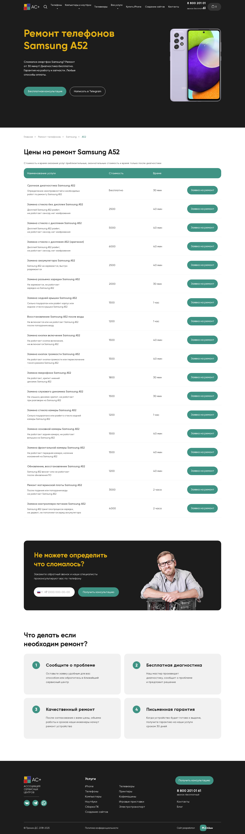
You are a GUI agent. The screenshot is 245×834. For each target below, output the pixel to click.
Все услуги (116, 5)
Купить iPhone (133, 6)
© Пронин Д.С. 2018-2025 (37, 828)
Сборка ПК (92, 806)
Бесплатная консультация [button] (45, 91)
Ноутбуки (91, 801)
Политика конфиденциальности (101, 828)
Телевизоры (101, 6)
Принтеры (125, 791)
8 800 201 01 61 (196, 5)
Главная (28, 136)
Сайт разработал (186, 828)
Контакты (173, 6)
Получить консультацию (98, 592)
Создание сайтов (155, 6)
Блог (180, 806)
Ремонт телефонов (49, 136)
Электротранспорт (132, 806)
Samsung (71, 136)
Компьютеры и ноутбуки (78, 5)
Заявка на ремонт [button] (202, 190)
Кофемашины (127, 796)
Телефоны (56, 5)
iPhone (89, 786)
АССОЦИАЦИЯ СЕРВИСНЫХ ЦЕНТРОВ (32, 789)
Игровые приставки (131, 801)
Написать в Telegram (87, 91)
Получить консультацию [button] (194, 780)
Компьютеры (93, 796)
